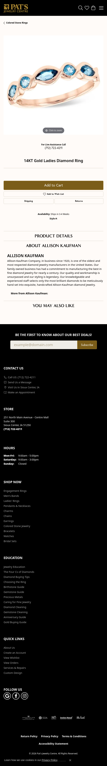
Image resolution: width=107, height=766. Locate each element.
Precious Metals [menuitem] (13, 597)
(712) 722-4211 (53, 148)
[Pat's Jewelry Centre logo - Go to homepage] (16, 8)
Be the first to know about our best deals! (53, 335)
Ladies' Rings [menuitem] (11, 501)
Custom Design (13, 673)
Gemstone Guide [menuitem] (14, 592)
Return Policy (29, 736)
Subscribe (87, 345)
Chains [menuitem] (8, 516)
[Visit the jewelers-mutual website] (66, 718)
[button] (80, 7)
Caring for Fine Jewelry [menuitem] (17, 602)
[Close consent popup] (70, 760)
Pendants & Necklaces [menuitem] (17, 506)
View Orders (11, 662)
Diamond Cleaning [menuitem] (15, 607)
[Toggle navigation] (101, 8)
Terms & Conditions (74, 736)
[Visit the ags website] (28, 718)
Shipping (28, 201)
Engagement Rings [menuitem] (15, 491)
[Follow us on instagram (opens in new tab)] (24, 696)
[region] (53, 85)
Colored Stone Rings (17, 22)
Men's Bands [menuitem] (11, 496)
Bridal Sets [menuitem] (10, 541)
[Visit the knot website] (80, 718)
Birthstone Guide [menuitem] (14, 587)
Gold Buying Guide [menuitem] (15, 622)
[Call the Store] (13, 429)
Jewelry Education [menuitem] (14, 567)
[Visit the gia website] (43, 718)
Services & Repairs (15, 668)
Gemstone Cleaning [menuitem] (16, 612)
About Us (9, 647)
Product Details (54, 235)
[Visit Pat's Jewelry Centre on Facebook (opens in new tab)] (15, 696)
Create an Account (15, 652)
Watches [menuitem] (9, 536)
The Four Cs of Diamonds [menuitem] (19, 572)
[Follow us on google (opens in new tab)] (7, 696)
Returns (79, 201)
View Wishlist (11, 657)
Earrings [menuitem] (9, 521)
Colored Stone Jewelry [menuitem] (17, 526)
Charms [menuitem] (8, 511)
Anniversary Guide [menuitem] (15, 617)
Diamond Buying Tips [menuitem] (17, 577)
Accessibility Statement (53, 743)
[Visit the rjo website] (53, 718)
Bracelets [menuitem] (9, 531)
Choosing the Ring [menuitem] (15, 582)
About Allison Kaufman (53, 245)
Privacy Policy (49, 736)
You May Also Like (54, 305)
